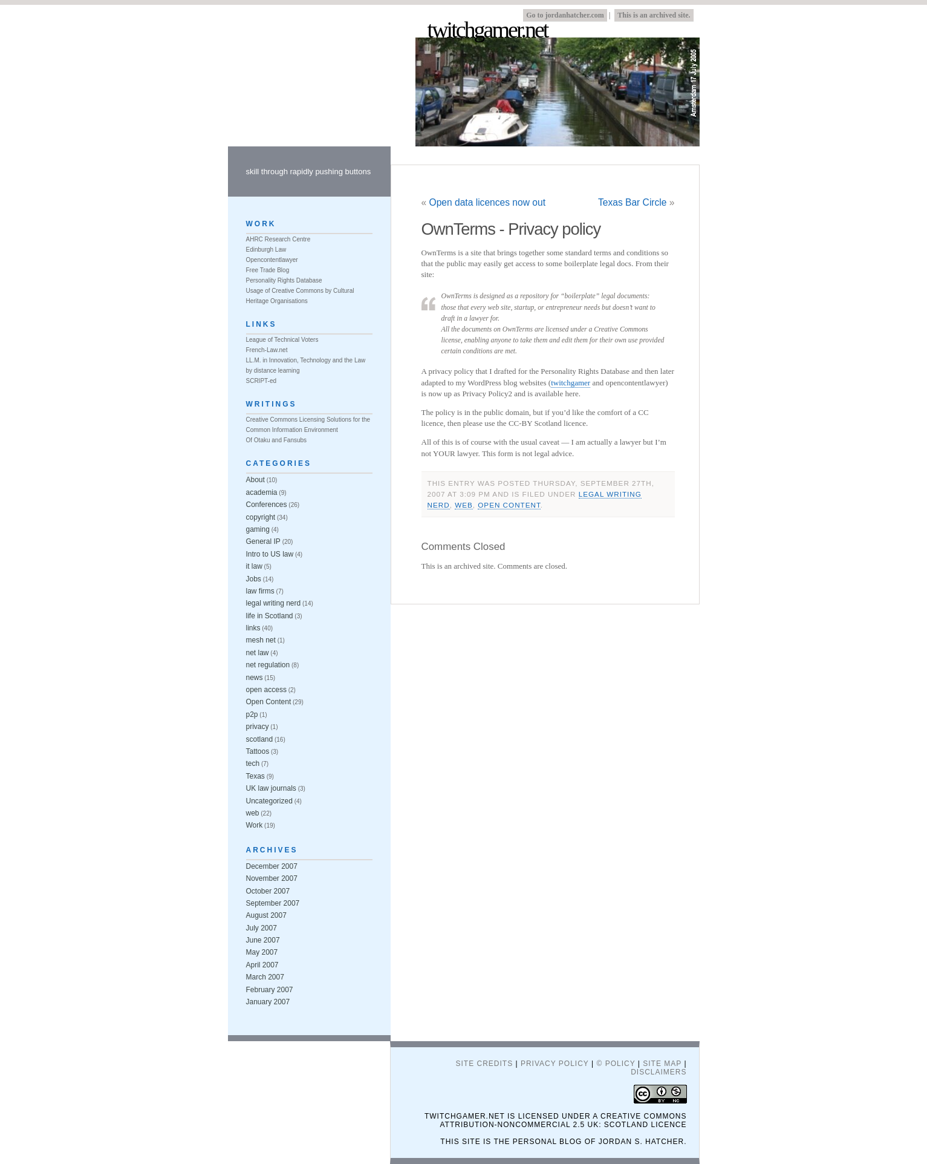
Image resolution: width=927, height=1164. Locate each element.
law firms (260, 591)
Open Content (509, 505)
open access (266, 689)
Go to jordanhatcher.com (565, 15)
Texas (255, 776)
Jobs (253, 579)
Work (254, 825)
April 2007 (262, 965)
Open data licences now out (487, 202)
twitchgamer (570, 382)
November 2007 (272, 878)
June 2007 (263, 940)
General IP (263, 541)
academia (262, 492)
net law (257, 653)
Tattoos (258, 751)
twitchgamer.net (488, 30)
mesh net (261, 640)
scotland (259, 739)
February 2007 (269, 990)
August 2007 (266, 915)
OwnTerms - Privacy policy (511, 229)
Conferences (266, 504)
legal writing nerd (273, 603)
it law (254, 566)
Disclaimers (658, 1072)
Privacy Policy (555, 1063)
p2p (252, 714)
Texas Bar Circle (632, 202)
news (254, 677)
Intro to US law (270, 554)
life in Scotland (269, 616)
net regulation (268, 665)
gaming (258, 529)
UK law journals (271, 788)
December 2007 (272, 866)
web (464, 505)
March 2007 (265, 977)
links (253, 628)
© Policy (615, 1063)
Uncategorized (269, 801)
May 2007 (262, 952)
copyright (261, 517)
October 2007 (268, 891)
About (255, 480)
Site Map (662, 1063)
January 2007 (268, 1002)
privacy (257, 726)
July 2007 (261, 928)
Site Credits (484, 1063)
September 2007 (273, 903)
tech (253, 763)
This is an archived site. (653, 15)
